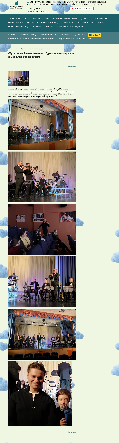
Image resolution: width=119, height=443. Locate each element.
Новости (67, 19)
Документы (85, 19)
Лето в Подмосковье (77, 27)
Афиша (74, 19)
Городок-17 (35, 35)
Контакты (49, 27)
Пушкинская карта (84, 39)
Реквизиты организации (50, 23)
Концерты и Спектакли (66, 39)
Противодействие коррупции (19, 27)
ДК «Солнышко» (80, 35)
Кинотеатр (94, 35)
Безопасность (37, 27)
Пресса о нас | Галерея (16, 23)
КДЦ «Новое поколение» (50, 35)
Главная (11, 19)
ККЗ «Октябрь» (13, 35)
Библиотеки (24, 35)
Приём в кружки (49, 39)
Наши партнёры (32, 23)
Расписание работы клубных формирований (24, 39)
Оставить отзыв (62, 27)
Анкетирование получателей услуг (90, 23)
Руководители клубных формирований (47, 19)
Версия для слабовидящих (81, 9)
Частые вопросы (69, 23)
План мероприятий (100, 19)
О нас (18, 19)
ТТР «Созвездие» (66, 35)
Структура (27, 19)
